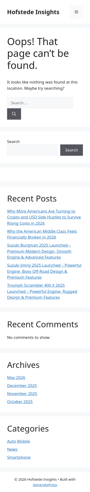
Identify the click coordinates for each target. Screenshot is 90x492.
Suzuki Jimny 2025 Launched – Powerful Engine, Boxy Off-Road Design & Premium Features (44, 271)
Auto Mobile (18, 441)
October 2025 (20, 401)
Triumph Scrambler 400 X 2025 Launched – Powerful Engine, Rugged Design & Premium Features (42, 291)
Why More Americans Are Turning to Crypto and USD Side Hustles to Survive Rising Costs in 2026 (44, 217)
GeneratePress (45, 484)
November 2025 (22, 393)
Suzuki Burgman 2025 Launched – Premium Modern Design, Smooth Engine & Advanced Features (39, 251)
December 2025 (22, 385)
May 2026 (16, 377)
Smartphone (18, 457)
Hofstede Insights (33, 12)
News (12, 449)
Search (13, 141)
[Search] (14, 114)
